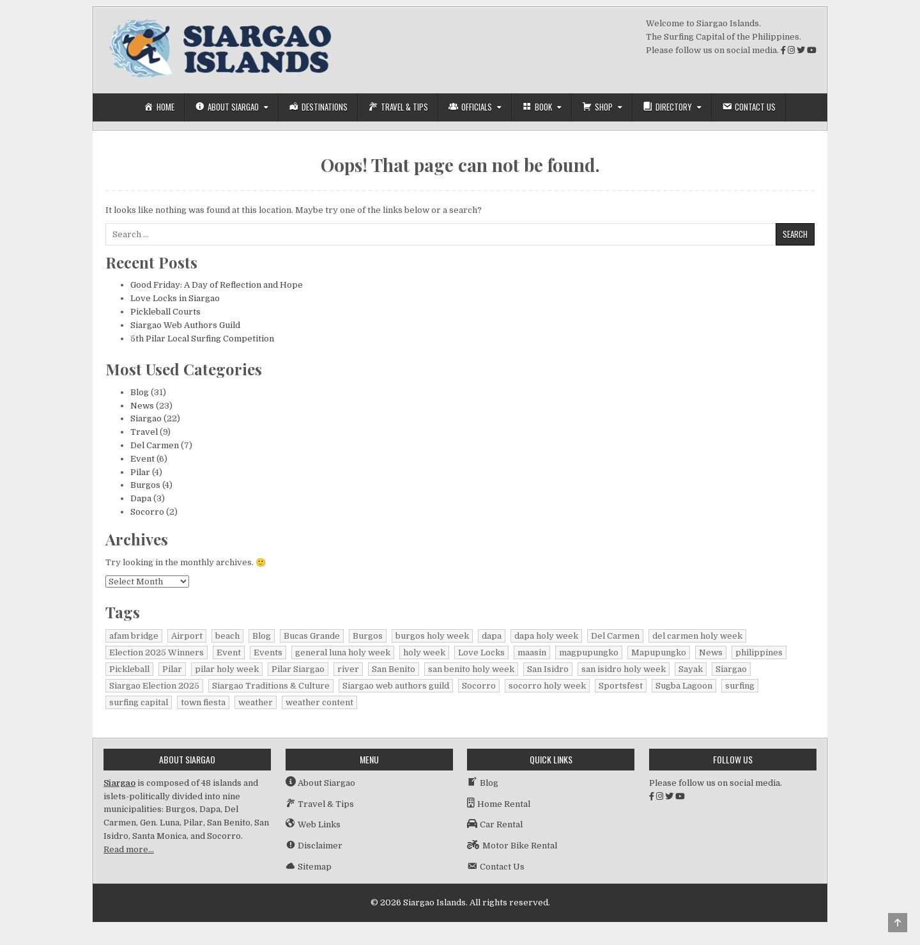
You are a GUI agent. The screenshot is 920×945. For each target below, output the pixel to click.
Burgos (145, 485)
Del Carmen (154, 445)
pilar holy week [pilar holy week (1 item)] (227, 669)
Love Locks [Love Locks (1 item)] (481, 652)
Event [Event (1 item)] (229, 652)
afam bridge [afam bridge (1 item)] (133, 636)
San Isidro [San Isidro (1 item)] (548, 669)
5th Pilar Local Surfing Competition (202, 338)
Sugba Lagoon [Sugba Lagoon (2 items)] (684, 686)
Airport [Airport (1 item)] (187, 636)
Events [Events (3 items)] (268, 652)
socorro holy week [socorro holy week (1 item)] (547, 686)
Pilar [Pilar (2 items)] (172, 669)
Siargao (146, 418)
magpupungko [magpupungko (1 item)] (588, 652)
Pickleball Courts (165, 311)
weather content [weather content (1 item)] (319, 702)
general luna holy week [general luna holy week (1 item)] (342, 652)
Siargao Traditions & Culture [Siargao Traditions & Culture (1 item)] (271, 686)
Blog (139, 392)
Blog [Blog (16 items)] (261, 636)
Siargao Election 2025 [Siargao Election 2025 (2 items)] (154, 686)
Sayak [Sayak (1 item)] (690, 669)
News (142, 405)
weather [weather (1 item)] (255, 702)
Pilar (140, 472)
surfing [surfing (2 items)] (740, 686)
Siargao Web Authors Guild (185, 325)
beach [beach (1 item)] (227, 636)
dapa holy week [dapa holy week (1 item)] (546, 636)
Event (142, 459)
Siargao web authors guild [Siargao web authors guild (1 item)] (395, 686)
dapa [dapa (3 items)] (492, 636)
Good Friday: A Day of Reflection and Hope (216, 285)
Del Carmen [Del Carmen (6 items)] (615, 636)
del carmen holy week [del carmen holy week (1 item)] (697, 636)
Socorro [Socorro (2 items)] (479, 686)
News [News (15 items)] (711, 652)
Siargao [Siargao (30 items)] (731, 669)
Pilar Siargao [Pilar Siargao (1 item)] (298, 669)
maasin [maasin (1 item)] (532, 652)
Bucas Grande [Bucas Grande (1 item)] (312, 636)
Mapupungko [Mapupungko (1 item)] (658, 652)
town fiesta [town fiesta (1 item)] (203, 702)
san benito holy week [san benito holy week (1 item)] (471, 669)
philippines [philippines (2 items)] (759, 652)
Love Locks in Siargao (175, 298)
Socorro (147, 512)
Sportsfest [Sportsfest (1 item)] (621, 686)
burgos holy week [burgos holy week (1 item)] (432, 636)
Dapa (140, 498)
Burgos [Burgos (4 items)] (368, 636)
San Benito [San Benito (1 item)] (393, 669)
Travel (144, 432)
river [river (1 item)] (348, 669)
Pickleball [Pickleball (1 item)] (129, 669)
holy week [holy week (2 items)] (424, 652)
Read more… (128, 849)
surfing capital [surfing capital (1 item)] (138, 702)
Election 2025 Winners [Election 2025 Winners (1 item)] (156, 652)
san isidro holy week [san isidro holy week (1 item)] (623, 669)
